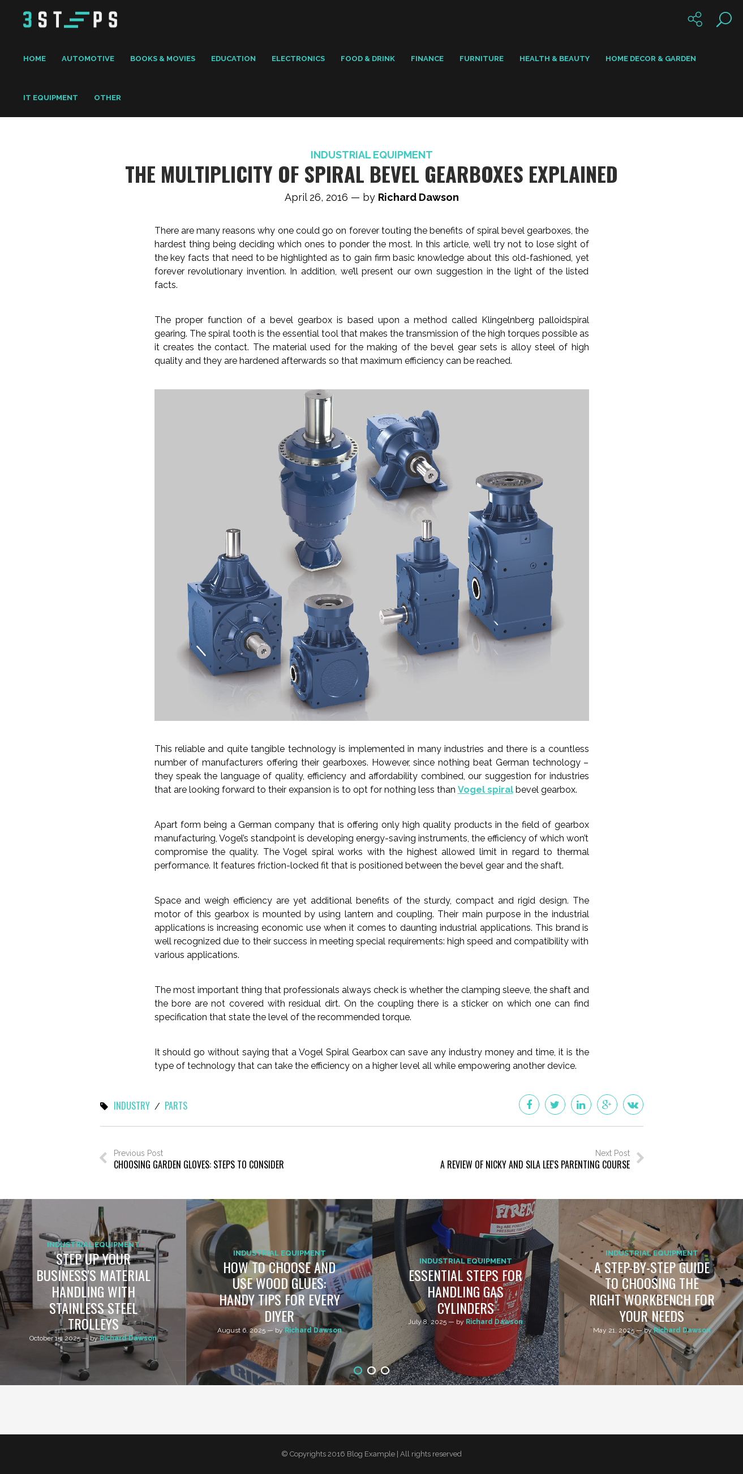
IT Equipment (50, 97)
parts (176, 1106)
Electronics (298, 58)
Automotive (88, 58)
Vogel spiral (485, 789)
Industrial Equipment (372, 155)
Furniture (481, 58)
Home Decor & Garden (650, 58)
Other (107, 97)
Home (34, 58)
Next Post (535, 1160)
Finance (427, 58)
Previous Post (199, 1160)
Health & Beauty (554, 58)
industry (132, 1106)
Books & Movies (162, 58)
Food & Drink (368, 58)
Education (233, 58)
